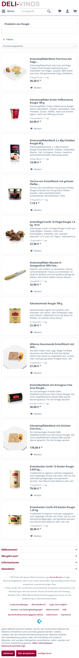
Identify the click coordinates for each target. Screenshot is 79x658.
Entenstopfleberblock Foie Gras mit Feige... (51, 60)
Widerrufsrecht (52, 609)
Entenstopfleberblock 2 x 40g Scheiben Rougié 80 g (52, 142)
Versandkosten (56, 577)
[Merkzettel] (60, 11)
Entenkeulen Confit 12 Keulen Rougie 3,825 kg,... (52, 468)
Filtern (8, 39)
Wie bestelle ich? (38, 604)
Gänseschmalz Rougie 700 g (46, 303)
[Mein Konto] (67, 11)
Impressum (66, 614)
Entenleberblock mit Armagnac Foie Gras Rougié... (51, 386)
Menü (8, 11)
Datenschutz (51, 614)
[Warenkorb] (74, 11)
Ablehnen (8, 653)
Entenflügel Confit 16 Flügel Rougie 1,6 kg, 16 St (52, 223)
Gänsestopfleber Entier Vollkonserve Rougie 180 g (51, 101)
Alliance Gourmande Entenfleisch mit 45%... (52, 346)
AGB (64, 609)
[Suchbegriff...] (36, 11)
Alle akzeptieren (26, 653)
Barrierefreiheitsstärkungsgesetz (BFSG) (25, 614)
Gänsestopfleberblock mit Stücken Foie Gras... (50, 427)
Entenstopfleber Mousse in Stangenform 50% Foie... (45, 264)
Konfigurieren (45, 653)
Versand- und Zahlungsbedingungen (27, 609)
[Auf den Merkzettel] (36, 88)
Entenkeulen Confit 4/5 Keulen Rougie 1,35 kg (52, 509)
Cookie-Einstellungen (19, 604)
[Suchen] (49, 11)
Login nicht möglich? (58, 604)
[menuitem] (8, 11)
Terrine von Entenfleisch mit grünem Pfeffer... (51, 183)
